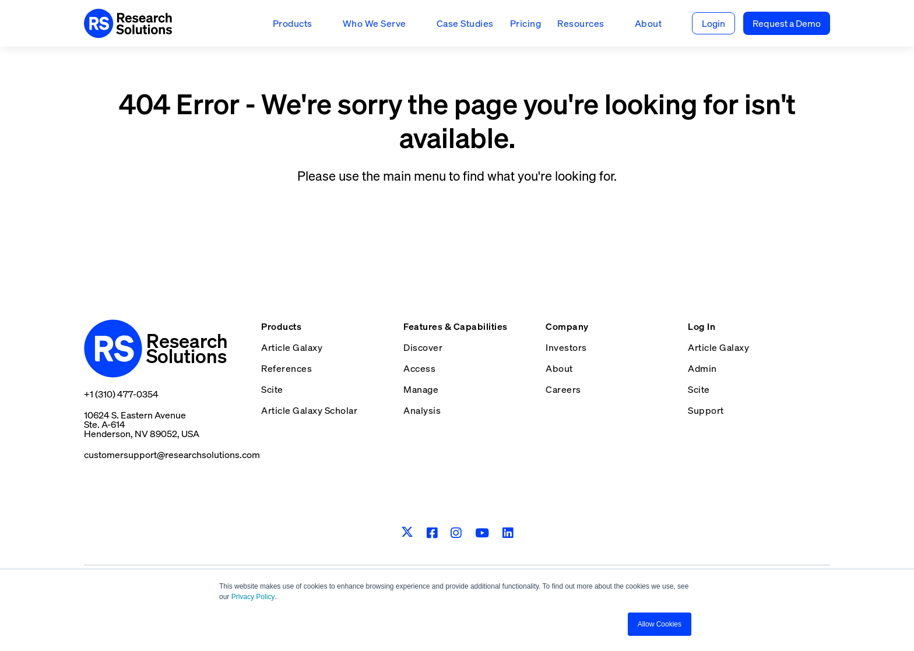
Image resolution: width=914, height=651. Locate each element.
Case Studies (465, 23)
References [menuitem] (286, 368)
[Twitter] (407, 533)
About (648, 23)
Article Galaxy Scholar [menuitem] (309, 410)
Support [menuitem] (706, 410)
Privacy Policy (253, 597)
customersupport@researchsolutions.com (172, 454)
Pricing (526, 23)
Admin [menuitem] (702, 368)
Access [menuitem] (419, 368)
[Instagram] (456, 533)
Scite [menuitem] (272, 389)
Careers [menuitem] (563, 389)
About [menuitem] (559, 368)
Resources (580, 23)
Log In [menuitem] (701, 326)
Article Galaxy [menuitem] (291, 347)
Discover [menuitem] (422, 347)
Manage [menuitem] (420, 389)
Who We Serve (374, 23)
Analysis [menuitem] (422, 410)
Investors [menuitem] (566, 347)
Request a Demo (787, 23)
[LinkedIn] (508, 533)
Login (713, 23)
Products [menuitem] (281, 326)
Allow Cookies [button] (659, 624)
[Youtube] (482, 533)
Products (292, 23)
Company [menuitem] (567, 326)
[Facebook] (432, 533)
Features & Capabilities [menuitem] (455, 326)
